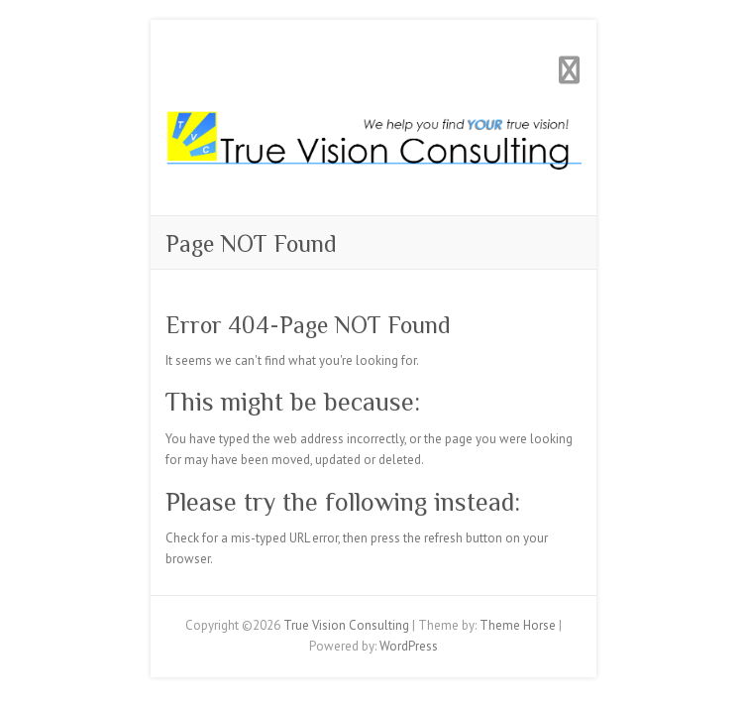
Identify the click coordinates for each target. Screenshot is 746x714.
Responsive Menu (570, 70)
